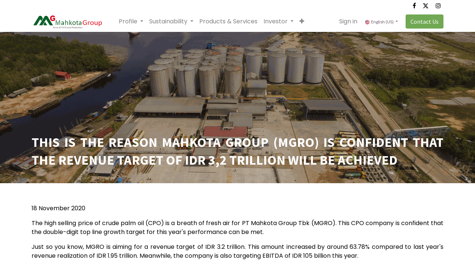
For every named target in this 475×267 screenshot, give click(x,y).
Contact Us (424, 21)
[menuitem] (228, 21)
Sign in (348, 21)
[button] (302, 21)
